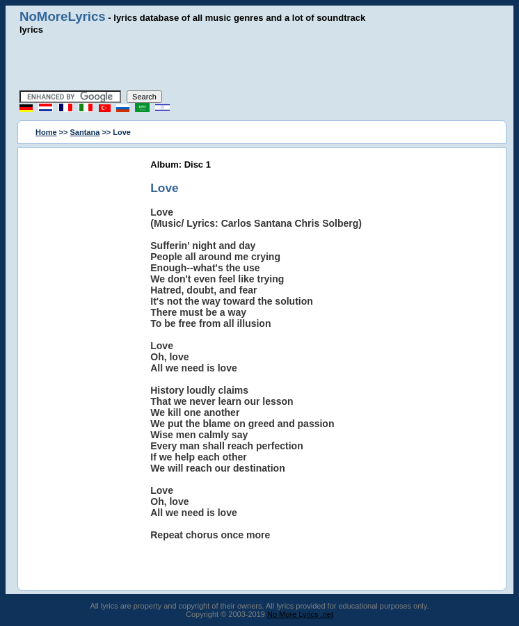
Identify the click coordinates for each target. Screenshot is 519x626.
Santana (85, 132)
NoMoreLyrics (62, 16)
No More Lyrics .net (300, 614)
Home (46, 132)
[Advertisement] (259, 62)
